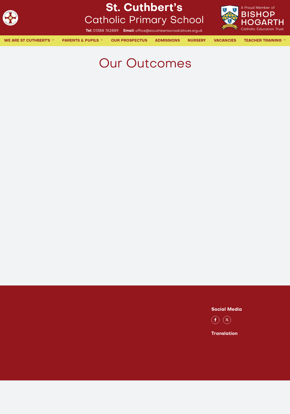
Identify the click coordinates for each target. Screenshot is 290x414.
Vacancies (225, 55)
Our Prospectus (129, 55)
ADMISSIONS (167, 55)
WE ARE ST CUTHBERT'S (27, 55)
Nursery (197, 55)
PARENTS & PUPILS (80, 55)
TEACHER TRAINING (263, 55)
